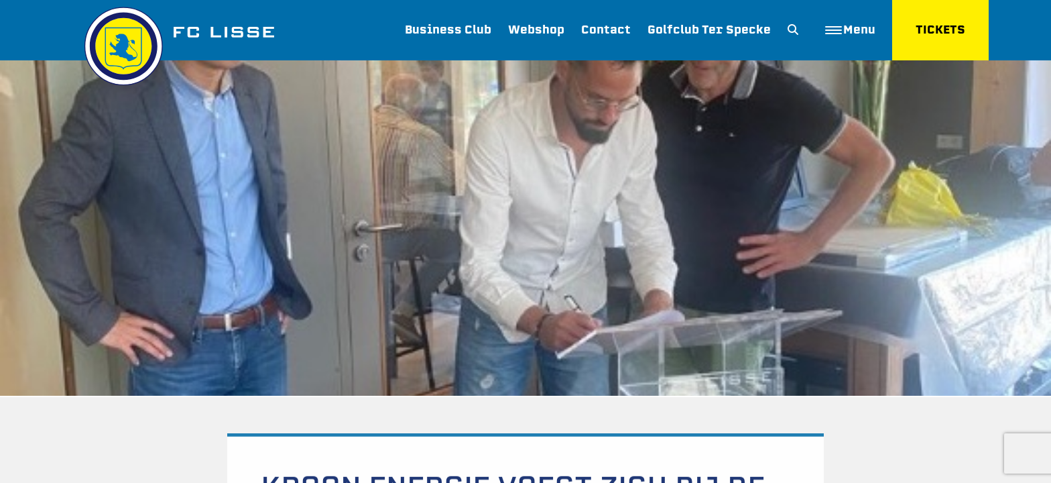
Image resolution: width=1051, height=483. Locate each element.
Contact (606, 30)
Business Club (448, 30)
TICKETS (940, 30)
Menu (850, 30)
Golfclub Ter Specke (709, 30)
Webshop (536, 30)
